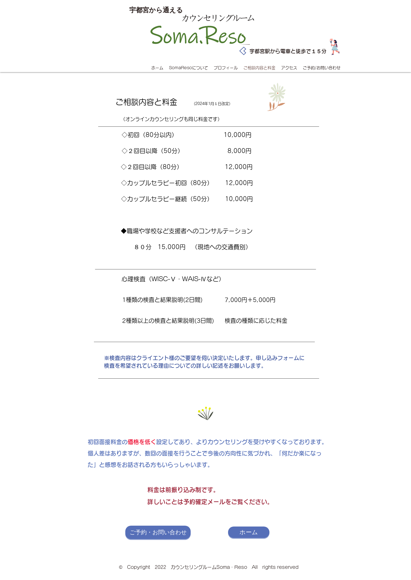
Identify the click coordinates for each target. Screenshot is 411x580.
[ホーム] (248, 532)
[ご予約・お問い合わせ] (158, 532)
